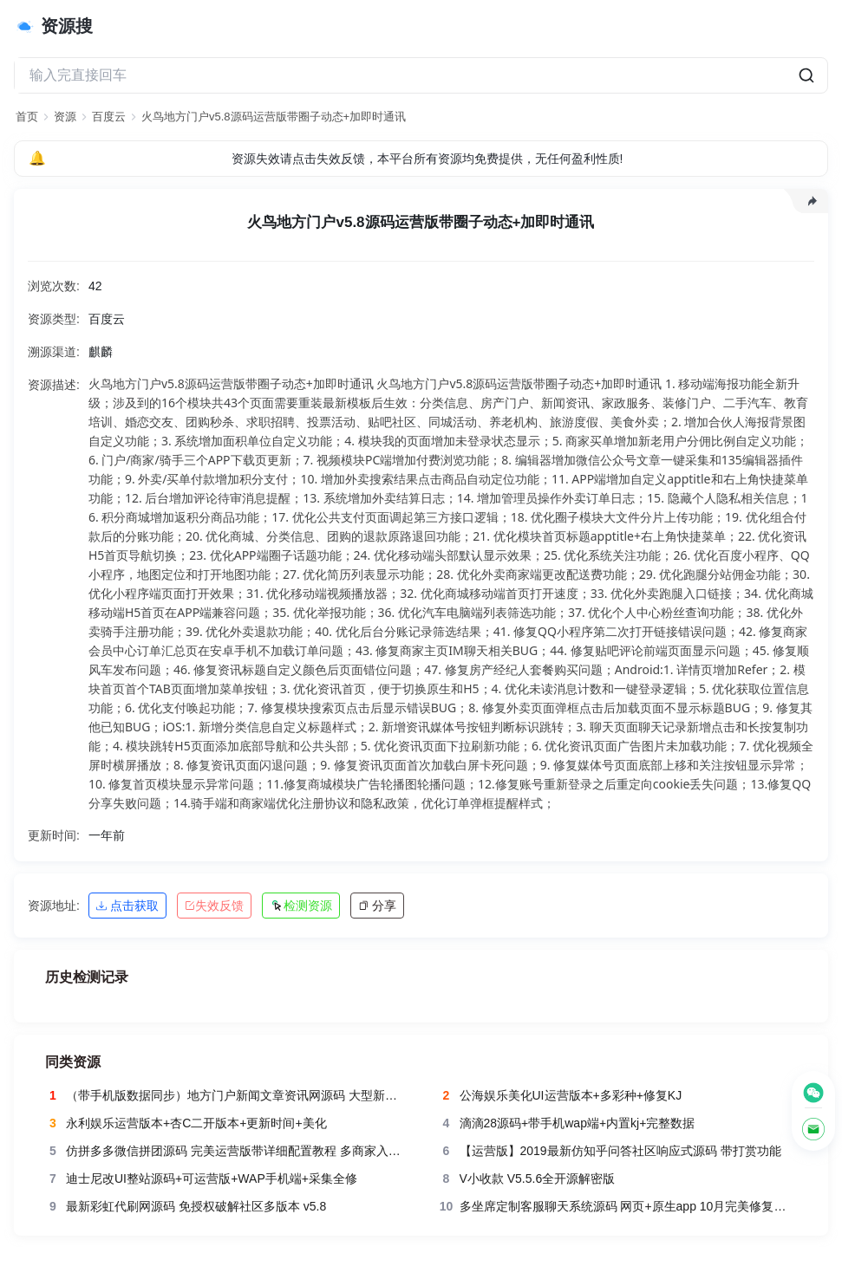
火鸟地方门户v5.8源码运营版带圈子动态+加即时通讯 (273, 116)
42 (95, 286)
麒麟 (100, 352)
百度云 (109, 116)
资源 (65, 116)
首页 (27, 116)
